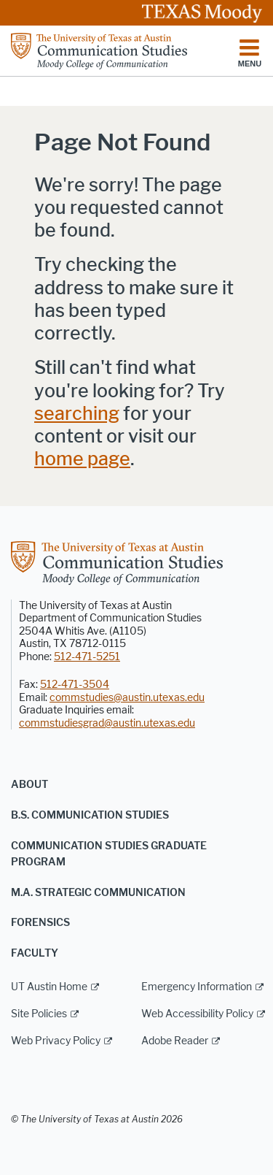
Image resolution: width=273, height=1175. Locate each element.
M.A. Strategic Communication (98, 893)
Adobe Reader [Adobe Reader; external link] (174, 1041)
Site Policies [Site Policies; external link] (39, 1014)
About (29, 784)
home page (82, 459)
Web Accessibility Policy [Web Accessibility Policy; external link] (197, 1014)
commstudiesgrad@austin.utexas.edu (107, 723)
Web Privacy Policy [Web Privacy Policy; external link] (55, 1041)
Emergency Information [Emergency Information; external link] (196, 987)
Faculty (34, 953)
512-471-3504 (74, 684)
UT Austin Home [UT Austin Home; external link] (49, 987)
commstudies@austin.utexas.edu (127, 698)
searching (76, 413)
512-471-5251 (87, 657)
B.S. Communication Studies (90, 815)
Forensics (40, 922)
